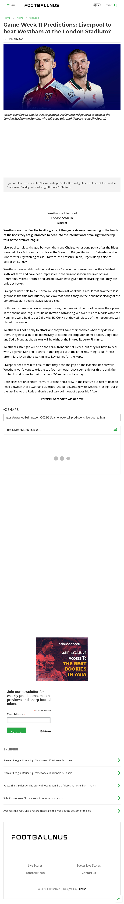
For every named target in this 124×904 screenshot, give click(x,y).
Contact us (89, 873)
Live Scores (35, 865)
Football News (35, 873)
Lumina (82, 889)
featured (34, 17)
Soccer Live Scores (89, 865)
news (20, 17)
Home (6, 17)
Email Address (16, 714)
